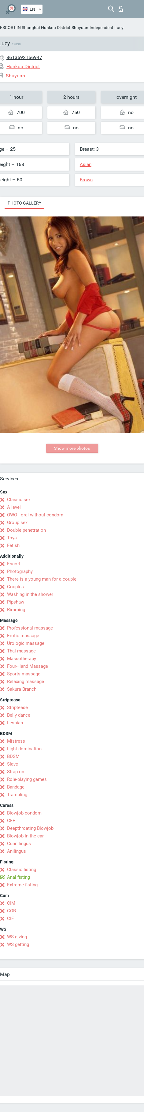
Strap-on (15, 771)
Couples (15, 586)
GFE (11, 820)
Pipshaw (15, 602)
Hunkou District (55, 27)
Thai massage (21, 651)
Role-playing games (27, 779)
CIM (11, 903)
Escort (13, 564)
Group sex (17, 522)
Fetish (13, 545)
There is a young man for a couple (41, 579)
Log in (121, 9)
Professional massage (30, 628)
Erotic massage (23, 635)
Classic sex (19, 499)
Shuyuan (80, 27)
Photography (20, 571)
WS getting (18, 944)
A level (14, 507)
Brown (86, 180)
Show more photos (72, 448)
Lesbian (15, 723)
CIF (10, 918)
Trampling (17, 794)
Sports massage (23, 674)
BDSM (13, 756)
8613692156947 (24, 57)
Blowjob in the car (25, 836)
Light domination (24, 749)
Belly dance (18, 715)
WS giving (17, 937)
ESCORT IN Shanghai (20, 27)
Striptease (17, 707)
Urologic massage (25, 643)
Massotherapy (21, 658)
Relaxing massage (25, 681)
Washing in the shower (30, 594)
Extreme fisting (22, 885)
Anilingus (16, 851)
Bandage (15, 787)
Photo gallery (24, 203)
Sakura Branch (21, 689)
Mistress (16, 741)
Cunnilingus (19, 843)
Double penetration (26, 530)
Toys (12, 538)
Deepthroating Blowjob (30, 828)
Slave (12, 764)
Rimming (16, 609)
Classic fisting (21, 869)
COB (11, 911)
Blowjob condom (24, 813)
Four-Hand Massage (27, 666)
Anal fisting (18, 877)
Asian (85, 164)
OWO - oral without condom (35, 515)
